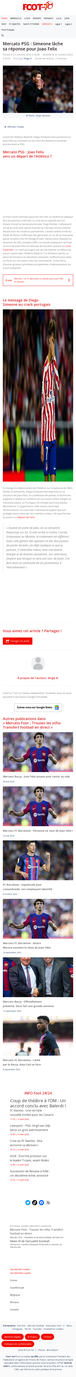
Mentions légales (12, 1336)
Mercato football (35, 1325)
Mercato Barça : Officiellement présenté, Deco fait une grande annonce (28, 1004)
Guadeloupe (17, 1287)
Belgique (15, 1294)
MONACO (48, 18)
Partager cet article (17, 641)
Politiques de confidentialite (17, 1343)
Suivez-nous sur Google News (38, 707)
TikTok (27, 1328)
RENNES (37, 18)
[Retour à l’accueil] (38, 6)
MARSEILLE (15, 18)
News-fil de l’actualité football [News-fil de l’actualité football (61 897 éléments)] (29, 1241)
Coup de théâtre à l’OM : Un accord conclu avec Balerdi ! (38, 1103)
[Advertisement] (38, 183)
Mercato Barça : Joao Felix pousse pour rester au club (36, 776)
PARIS (4, 18)
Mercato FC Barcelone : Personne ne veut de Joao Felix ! (38, 830)
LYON (27, 18)
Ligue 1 (58, 23)
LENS (66, 18)
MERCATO (47, 23)
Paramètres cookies (53, 1328)
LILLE (59, 18)
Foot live (21, 1325)
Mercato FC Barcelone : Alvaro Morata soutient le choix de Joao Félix (27, 945)
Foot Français (7, 29)
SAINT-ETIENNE (31, 23)
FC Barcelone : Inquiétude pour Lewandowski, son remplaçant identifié (27, 887)
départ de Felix (26, 517)
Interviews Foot (53, 1325)
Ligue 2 (68, 23)
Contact (47, 1336)
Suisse (13, 1280)
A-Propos (32, 1336)
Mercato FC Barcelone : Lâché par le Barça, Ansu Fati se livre (22, 1062)
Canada (14, 1309)
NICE (3, 23)
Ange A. (53, 678)
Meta (69, 1325)
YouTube (37, 1328)
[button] (2, 35)
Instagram (17, 1328)
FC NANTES (14, 23)
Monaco (14, 1302)
